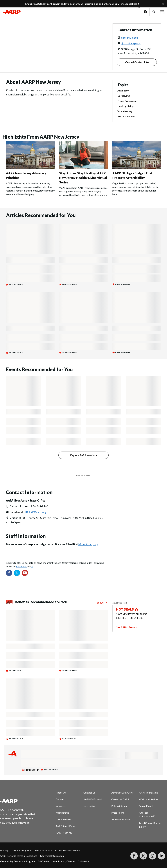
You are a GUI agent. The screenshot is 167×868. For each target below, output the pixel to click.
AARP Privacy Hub (22, 850)
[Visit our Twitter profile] (17, 573)
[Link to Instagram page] (152, 855)
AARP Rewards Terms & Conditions (18, 855)
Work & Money (126, 116)
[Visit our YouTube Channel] (25, 573)
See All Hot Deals (125, 627)
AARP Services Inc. (121, 819)
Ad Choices (44, 861)
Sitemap (4, 850)
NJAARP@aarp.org (34, 512)
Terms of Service (43, 850)
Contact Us (89, 792)
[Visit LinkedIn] (161, 855)
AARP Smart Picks (65, 826)
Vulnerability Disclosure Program (17, 861)
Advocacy (123, 90)
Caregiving (123, 95)
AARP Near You (64, 832)
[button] (154, 12)
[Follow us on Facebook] (9, 573)
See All (100, 602)
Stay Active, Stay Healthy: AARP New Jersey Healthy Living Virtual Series (83, 177)
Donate (59, 799)
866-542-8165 (129, 37)
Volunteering (124, 111)
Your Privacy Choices (64, 861)
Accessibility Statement (67, 850)
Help (145, 11)
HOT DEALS (125, 609)
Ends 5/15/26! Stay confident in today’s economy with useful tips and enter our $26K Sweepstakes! (81, 3)
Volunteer (61, 805)
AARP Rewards (64, 819)
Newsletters (89, 805)
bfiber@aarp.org (88, 544)
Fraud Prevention (127, 100)
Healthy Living (125, 106)
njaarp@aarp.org (130, 43)
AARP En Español (92, 799)
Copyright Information (52, 855)
